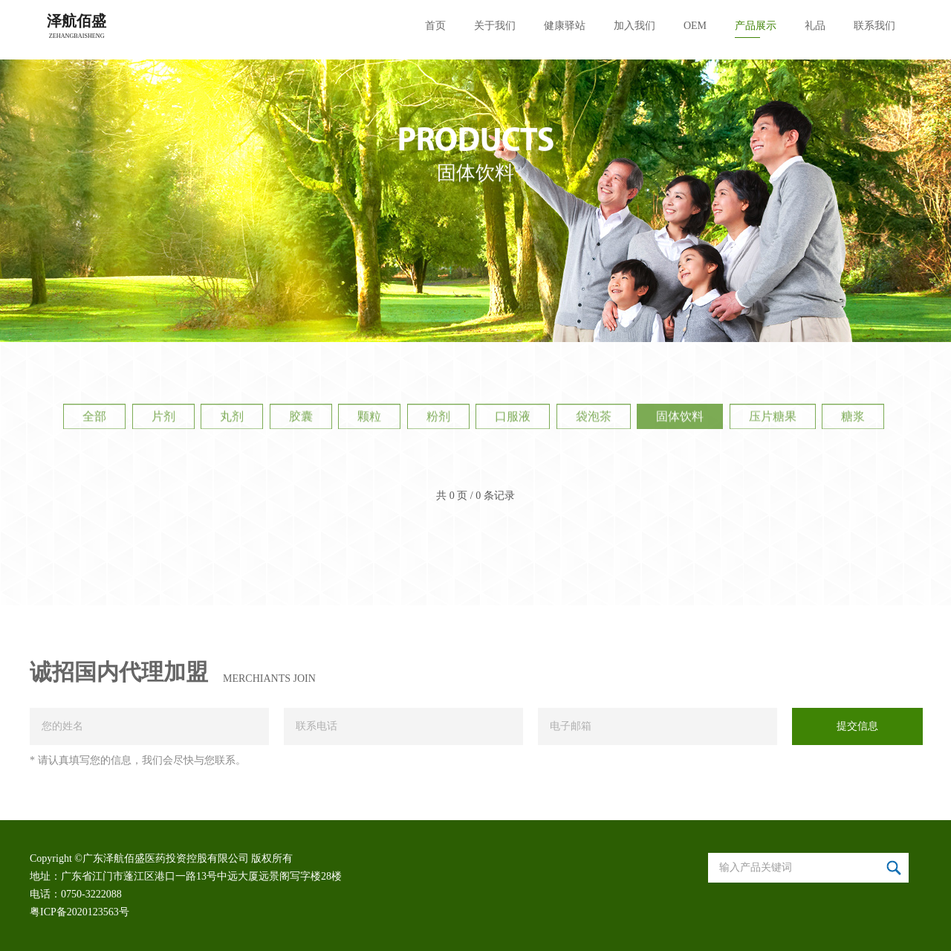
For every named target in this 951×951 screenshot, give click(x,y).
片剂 (163, 419)
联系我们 (874, 25)
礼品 (815, 25)
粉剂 (438, 419)
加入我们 (634, 25)
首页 (435, 25)
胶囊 (301, 419)
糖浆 (853, 419)
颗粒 (369, 419)
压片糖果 (772, 419)
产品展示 (755, 25)
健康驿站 (564, 25)
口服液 (512, 419)
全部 (94, 419)
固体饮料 (680, 419)
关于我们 (495, 25)
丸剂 (232, 419)
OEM (695, 25)
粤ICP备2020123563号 (79, 912)
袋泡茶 (593, 419)
